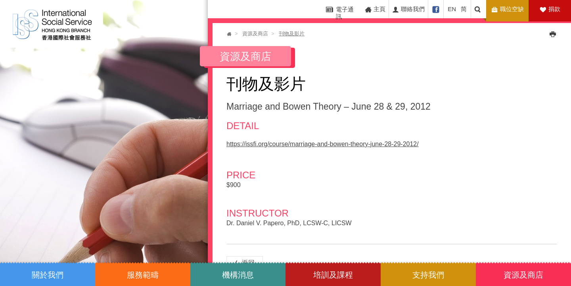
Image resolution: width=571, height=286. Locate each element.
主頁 (374, 9)
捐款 (554, 9)
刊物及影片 (292, 34)
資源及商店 (255, 34)
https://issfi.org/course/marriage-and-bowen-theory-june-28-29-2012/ (322, 144)
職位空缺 (508, 9)
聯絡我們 (408, 9)
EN (452, 9)
